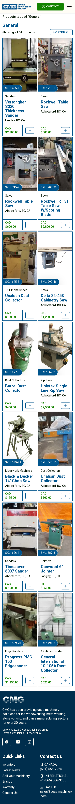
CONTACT (50, 6)
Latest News (11, 770)
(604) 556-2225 (56, 766)
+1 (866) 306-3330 (56, 778)
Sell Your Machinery (16, 776)
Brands (7, 781)
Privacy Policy (33, 733)
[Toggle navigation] (69, 6)
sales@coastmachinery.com (56, 791)
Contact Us (10, 793)
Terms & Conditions (13, 733)
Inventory (8, 764)
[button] (61, 32)
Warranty (8, 787)
